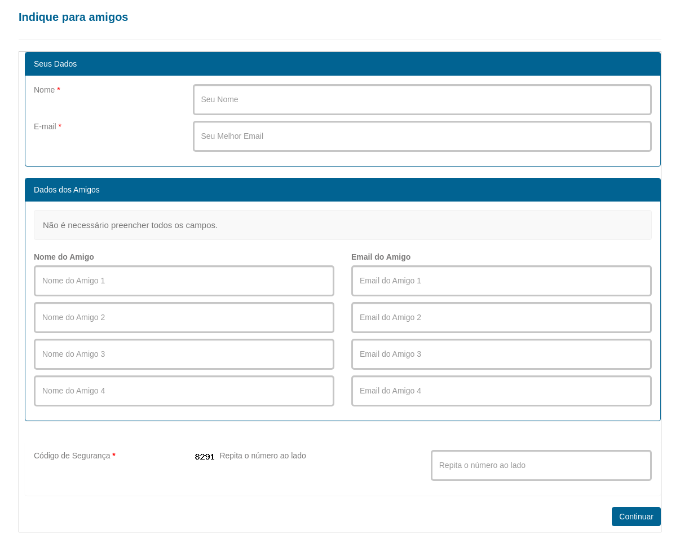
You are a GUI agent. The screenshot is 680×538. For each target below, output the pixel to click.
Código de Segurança (75, 455)
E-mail (47, 126)
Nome (47, 89)
